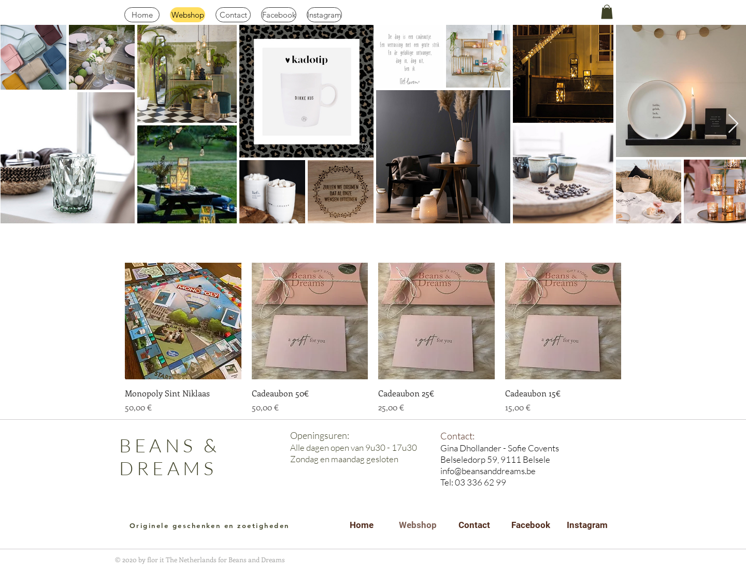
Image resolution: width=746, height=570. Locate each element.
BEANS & (169, 445)
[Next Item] (733, 124)
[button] (607, 12)
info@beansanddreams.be (488, 470)
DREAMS (168, 468)
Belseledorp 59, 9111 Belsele (495, 459)
